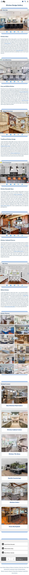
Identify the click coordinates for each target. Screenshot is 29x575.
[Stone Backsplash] (14, 518)
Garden (16, 569)
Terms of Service (14, 572)
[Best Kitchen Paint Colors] (14, 397)
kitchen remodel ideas (18, 194)
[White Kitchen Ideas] (14, 548)
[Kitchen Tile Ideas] (14, 445)
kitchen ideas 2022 (19, 50)
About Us (10, 571)
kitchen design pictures (5, 205)
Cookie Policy (25, 571)
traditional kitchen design (5, 146)
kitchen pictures (8, 43)
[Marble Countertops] (14, 469)
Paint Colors (21, 567)
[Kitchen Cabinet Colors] (14, 421)
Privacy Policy (15, 571)
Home (1, 567)
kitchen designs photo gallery (9, 306)
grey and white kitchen (24, 91)
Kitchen (4, 567)
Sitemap (2, 571)
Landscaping (12, 569)
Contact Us (6, 571)
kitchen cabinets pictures (18, 251)
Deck (25, 567)
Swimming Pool (6, 569)
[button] (27, 1)
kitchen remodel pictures (15, 153)
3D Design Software (21, 569)
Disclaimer (20, 571)
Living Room (16, 567)
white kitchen (25, 295)
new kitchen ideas (24, 100)
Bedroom (12, 567)
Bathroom (8, 567)
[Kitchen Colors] (14, 494)
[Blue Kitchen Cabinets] (14, 552)
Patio (27, 567)
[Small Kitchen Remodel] (14, 544)
